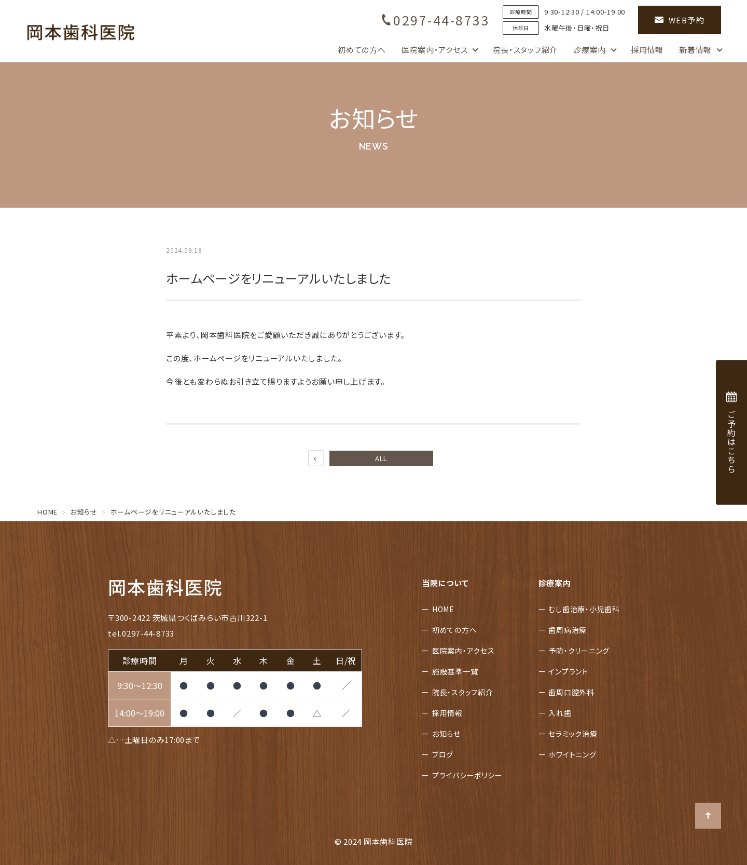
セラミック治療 (572, 733)
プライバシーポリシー (467, 775)
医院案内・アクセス (435, 49)
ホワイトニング (572, 754)
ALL (381, 458)
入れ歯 (559, 713)
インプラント (568, 671)
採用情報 (647, 49)
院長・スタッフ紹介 (525, 49)
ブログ (442, 754)
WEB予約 (680, 20)
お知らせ (446, 733)
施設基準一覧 (455, 671)
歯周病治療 (567, 630)
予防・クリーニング (579, 650)
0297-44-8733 (436, 19)
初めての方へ (362, 49)
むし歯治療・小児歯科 (584, 609)
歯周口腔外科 (571, 692)
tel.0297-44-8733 (141, 633)
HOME (443, 609)
